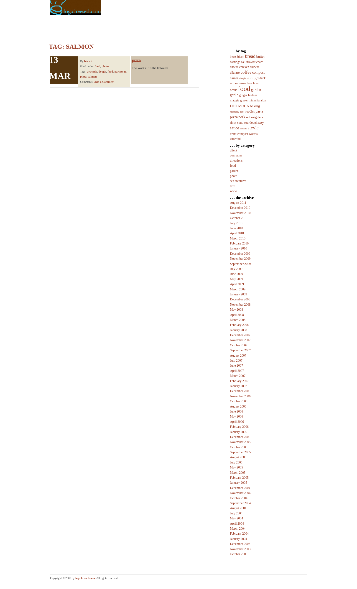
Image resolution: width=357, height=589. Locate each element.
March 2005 (237, 472)
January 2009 (238, 294)
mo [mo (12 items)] (233, 105)
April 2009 (237, 284)
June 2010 (236, 228)
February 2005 (239, 477)
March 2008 (237, 320)
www (233, 191)
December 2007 (240, 335)
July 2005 (236, 462)
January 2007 (238, 386)
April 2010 (237, 233)
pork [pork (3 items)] (242, 117)
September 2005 (240, 452)
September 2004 (240, 503)
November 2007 (240, 340)
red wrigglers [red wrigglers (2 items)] (254, 117)
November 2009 (240, 258)
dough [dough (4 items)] (253, 78)
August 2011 (238, 202)
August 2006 (238, 406)
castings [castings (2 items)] (235, 62)
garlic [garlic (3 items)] (234, 95)
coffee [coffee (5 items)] (245, 72)
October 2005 (238, 447)
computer (236, 155)
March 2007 (237, 376)
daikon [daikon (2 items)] (234, 78)
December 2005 (240, 437)
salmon (92, 76)
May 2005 (236, 467)
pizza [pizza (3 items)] (234, 117)
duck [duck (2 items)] (263, 78)
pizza (83, 76)
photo (105, 66)
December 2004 (240, 488)
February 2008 (239, 325)
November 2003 (240, 549)
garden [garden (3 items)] (256, 90)
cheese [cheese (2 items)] (234, 67)
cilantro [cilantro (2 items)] (235, 72)
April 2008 (237, 315)
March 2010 (237, 238)
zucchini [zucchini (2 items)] (235, 139)
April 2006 (237, 421)
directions (236, 160)
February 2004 (239, 533)
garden (234, 171)
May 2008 (236, 309)
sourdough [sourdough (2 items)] (251, 122)
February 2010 (239, 243)
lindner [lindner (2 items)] (252, 95)
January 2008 (238, 330)
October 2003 (238, 554)
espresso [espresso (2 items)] (240, 83)
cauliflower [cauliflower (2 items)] (248, 62)
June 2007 (236, 365)
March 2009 (237, 289)
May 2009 (236, 279)
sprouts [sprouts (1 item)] (243, 128)
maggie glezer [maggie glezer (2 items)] (239, 100)
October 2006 (238, 401)
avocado (92, 71)
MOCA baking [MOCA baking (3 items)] (249, 106)
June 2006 (236, 411)
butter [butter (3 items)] (260, 56)
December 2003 (240, 544)
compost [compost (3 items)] (258, 72)
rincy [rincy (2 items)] (233, 122)
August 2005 (238, 457)
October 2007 (238, 345)
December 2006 (240, 391)
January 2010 (238, 248)
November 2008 (240, 304)
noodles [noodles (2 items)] (250, 111)
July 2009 (236, 269)
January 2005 (238, 482)
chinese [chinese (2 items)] (255, 67)
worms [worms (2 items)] (253, 134)
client (233, 150)
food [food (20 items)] (244, 88)
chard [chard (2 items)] (259, 62)
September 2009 (240, 264)
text (232, 186)
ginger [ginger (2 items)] (243, 95)
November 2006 (240, 396)
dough (102, 71)
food (97, 66)
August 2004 (238, 508)
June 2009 (236, 274)
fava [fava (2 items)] (249, 83)
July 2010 (236, 223)
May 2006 (236, 416)
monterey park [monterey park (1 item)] (237, 112)
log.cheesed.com (85, 578)
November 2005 (240, 442)
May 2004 (236, 518)
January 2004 (238, 539)
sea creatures (238, 181)
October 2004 (238, 498)
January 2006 (238, 432)
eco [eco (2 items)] (232, 83)
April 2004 (237, 523)
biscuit (88, 61)
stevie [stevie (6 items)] (253, 127)
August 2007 (238, 355)
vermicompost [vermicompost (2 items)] (239, 134)
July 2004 (236, 513)
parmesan (121, 71)
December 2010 (240, 207)
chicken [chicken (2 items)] (244, 67)
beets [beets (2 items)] (233, 56)
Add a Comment (104, 81)
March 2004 (237, 528)
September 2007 (240, 350)
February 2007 (239, 381)
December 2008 (240, 299)
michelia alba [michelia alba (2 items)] (257, 100)
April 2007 (237, 371)
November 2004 (240, 493)
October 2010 (238, 218)
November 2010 (240, 213)
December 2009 (240, 253)
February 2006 (239, 426)
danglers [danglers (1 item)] (243, 78)
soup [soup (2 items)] (240, 122)
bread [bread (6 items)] (250, 56)
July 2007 (236, 360)
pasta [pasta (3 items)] (259, 111)
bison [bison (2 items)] (240, 56)
